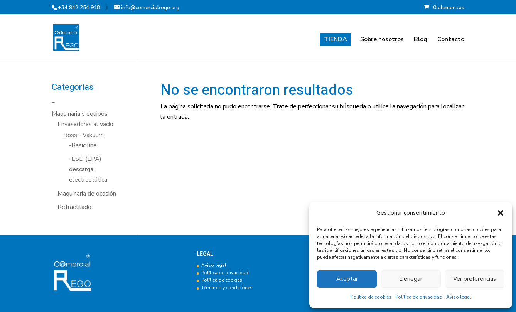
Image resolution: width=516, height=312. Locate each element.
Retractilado (74, 207)
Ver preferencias (474, 279)
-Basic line (83, 145)
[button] (500, 213)
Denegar (410, 279)
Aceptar (347, 279)
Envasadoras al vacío (85, 124)
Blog (420, 40)
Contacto (450, 40)
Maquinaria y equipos (80, 114)
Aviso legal (458, 297)
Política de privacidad (418, 297)
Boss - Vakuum (83, 135)
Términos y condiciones (227, 288)
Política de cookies (371, 297)
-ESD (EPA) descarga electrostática (88, 169)
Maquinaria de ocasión (86, 193)
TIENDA (335, 39)
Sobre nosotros (382, 40)
